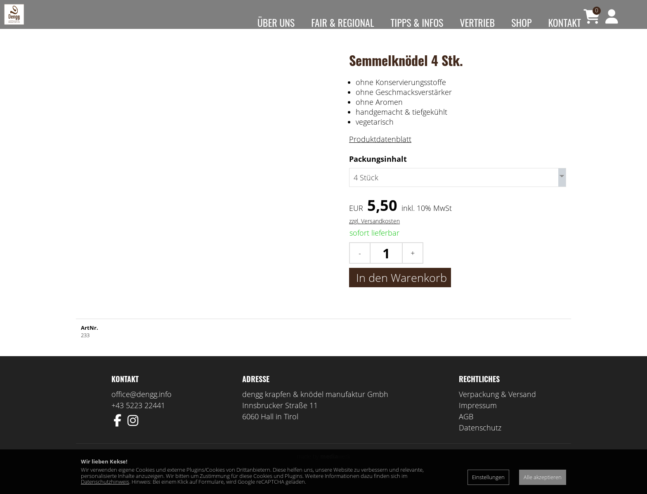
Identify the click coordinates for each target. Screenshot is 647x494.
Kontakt (564, 22)
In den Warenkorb (400, 290)
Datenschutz (480, 440)
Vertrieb (477, 22)
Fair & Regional (342, 22)
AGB (466, 429)
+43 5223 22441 (138, 418)
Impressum (478, 418)
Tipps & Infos (416, 22)
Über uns (276, 22)
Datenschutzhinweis (105, 481)
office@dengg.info (141, 406)
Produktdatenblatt (380, 151)
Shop (521, 22)
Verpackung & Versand (497, 406)
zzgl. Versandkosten (374, 233)
